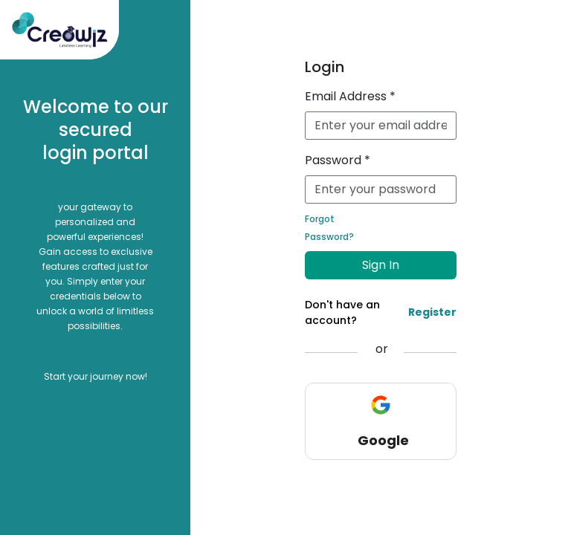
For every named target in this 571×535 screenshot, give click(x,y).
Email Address (350, 96)
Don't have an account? (380, 312)
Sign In (380, 264)
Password (337, 160)
